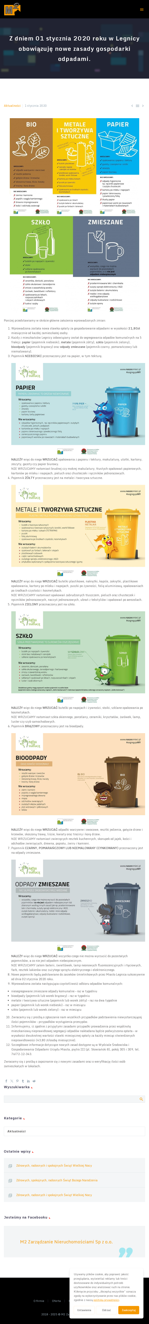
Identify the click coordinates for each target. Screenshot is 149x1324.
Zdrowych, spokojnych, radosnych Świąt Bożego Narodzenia (57, 1180)
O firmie (38, 1301)
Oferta (56, 1301)
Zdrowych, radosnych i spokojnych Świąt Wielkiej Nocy (54, 1165)
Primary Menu (141, 9)
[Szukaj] (74, 1099)
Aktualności (12, 105)
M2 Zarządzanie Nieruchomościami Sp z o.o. (66, 1241)
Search (141, 1099)
